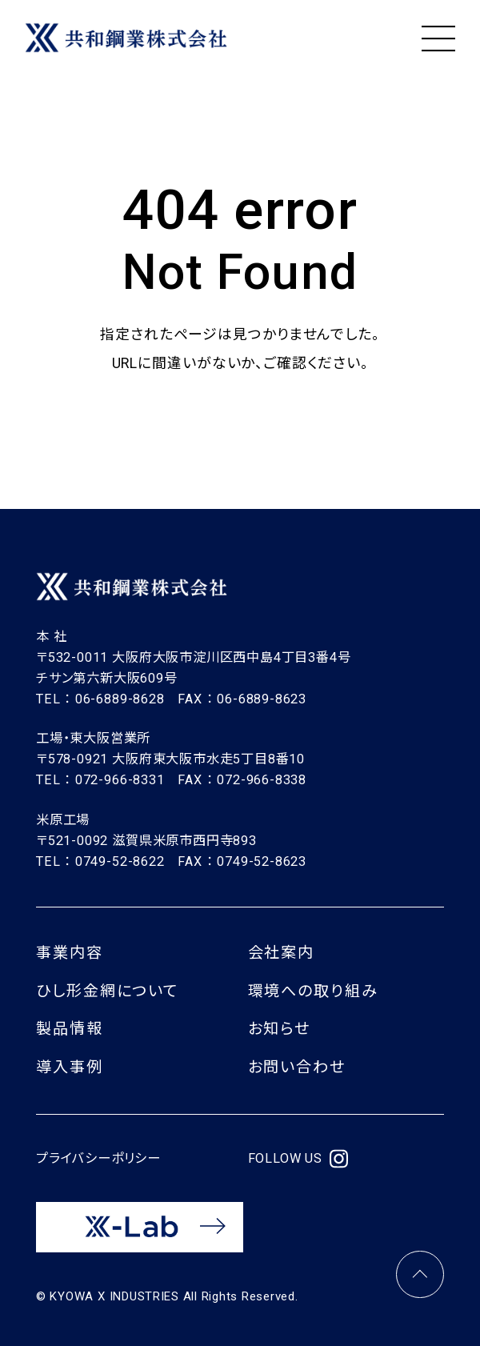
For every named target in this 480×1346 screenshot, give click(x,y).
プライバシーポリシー (98, 1158)
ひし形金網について (107, 991)
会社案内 (281, 952)
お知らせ (279, 1029)
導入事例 (69, 1067)
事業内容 (69, 952)
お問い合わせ (297, 1067)
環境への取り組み (313, 991)
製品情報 (69, 1029)
